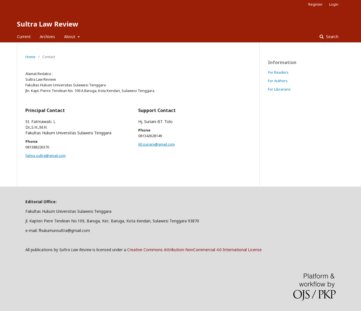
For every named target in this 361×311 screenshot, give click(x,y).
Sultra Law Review (47, 24)
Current (24, 36)
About (70, 36)
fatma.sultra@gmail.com (45, 155)
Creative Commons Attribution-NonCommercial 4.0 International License (194, 249)
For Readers (278, 72)
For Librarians (279, 89)
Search (331, 36)
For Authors (278, 80)
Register (315, 4)
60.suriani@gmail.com (156, 144)
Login (333, 4)
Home (30, 56)
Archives (47, 36)
